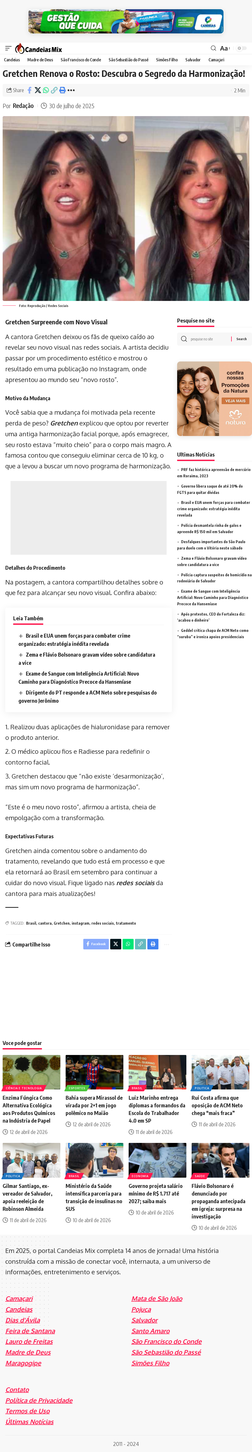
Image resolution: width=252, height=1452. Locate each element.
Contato (17, 1389)
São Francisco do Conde (166, 1341)
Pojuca (141, 1309)
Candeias (18, 1309)
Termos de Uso (27, 1410)
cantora (45, 922)
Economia (140, 1175)
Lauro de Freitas (29, 1341)
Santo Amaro (150, 1330)
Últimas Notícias (29, 1421)
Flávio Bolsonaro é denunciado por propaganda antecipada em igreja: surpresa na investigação (218, 1200)
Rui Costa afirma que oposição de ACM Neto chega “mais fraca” (217, 1105)
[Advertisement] (89, 517)
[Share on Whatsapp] (46, 90)
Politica (202, 1087)
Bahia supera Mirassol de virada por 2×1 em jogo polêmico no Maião (94, 1105)
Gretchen (64, 422)
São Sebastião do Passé (166, 1352)
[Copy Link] (54, 90)
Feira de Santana (30, 1330)
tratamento (126, 922)
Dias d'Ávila (22, 1320)
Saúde (200, 1175)
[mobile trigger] (9, 47)
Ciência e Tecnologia (24, 1087)
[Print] (62, 90)
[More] (71, 90)
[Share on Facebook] (29, 90)
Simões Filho (150, 1363)
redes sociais (135, 882)
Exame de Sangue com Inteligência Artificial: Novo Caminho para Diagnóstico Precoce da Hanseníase (212, 597)
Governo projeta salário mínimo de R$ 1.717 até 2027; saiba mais (156, 1193)
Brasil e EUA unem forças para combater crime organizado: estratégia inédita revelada (213, 508)
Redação (23, 105)
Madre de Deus (28, 1352)
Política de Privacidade (38, 1400)
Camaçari (18, 1298)
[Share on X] (37, 90)
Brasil (31, 922)
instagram (80, 922)
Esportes (77, 1087)
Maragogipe (23, 1363)
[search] (213, 47)
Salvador (144, 1320)
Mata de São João (156, 1298)
